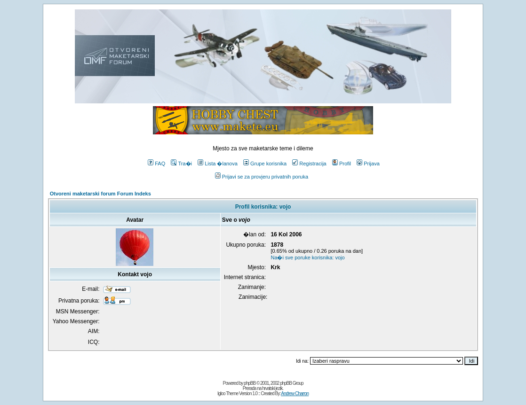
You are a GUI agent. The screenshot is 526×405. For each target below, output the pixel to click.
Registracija (309, 163)
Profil (341, 163)
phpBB (249, 383)
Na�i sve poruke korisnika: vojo (307, 257)
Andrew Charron (295, 393)
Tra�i (181, 163)
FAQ (156, 163)
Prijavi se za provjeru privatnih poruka (261, 176)
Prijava (368, 163)
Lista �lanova (218, 163)
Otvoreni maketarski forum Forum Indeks (100, 193)
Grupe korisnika (265, 163)
